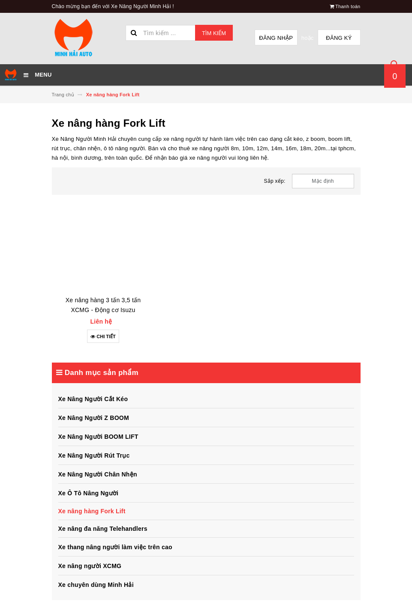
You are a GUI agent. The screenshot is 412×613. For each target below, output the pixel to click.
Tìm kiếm (214, 33)
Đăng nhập (276, 38)
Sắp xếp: (275, 181)
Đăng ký (339, 38)
